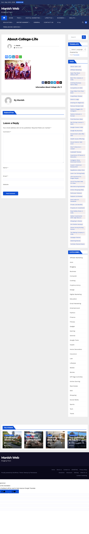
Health (72, 18)
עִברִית (59, 22)
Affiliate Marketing (76, 257)
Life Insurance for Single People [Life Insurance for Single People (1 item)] (75, 177)
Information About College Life (49, 87)
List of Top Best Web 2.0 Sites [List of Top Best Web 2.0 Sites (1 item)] (76, 182)
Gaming (72, 331)
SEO (71, 390)
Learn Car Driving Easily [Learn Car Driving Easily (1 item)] (77, 173)
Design (72, 290)
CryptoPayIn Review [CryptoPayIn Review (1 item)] (76, 96)
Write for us (83, 472)
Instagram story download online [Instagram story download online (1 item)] (75, 161)
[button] (83, 22)
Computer (73, 276)
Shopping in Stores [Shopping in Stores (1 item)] (76, 221)
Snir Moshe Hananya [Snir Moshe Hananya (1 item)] (76, 224)
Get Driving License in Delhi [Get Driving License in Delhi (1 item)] (77, 123)
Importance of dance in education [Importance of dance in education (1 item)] (77, 156)
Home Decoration (76, 349)
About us (59, 469)
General (37, 22)
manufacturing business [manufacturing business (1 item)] (77, 186)
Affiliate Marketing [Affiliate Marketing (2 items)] (75, 70)
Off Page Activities (76, 377)
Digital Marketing (33, 18)
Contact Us (48, 22)
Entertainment (23, 22)
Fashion (72, 312)
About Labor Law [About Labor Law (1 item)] (75, 66)
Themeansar (33, 472)
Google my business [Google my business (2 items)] (76, 130)
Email (5, 176)
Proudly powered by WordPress (10, 472)
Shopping (73, 395)
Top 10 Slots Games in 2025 (33, 438)
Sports (72, 404)
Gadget (72, 326)
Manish (18, 45)
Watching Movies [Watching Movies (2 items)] (75, 240)
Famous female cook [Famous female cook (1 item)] (76, 106)
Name (5, 168)
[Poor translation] (13, 491)
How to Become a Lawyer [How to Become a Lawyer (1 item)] (75, 147)
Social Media (74, 400)
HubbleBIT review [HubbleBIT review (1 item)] (75, 152)
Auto (71, 262)
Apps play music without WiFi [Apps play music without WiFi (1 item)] (75, 73)
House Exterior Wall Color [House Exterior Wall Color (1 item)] (76, 142)
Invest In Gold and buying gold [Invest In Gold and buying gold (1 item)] (75, 165)
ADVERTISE (75, 469)
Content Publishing (82, 475)
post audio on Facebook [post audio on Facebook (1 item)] (74, 200)
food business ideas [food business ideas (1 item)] (76, 119)
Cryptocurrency (75, 285)
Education (7, 22)
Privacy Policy (83, 469)
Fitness (72, 322)
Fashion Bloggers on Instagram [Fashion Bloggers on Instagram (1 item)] (76, 110)
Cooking (72, 280)
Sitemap (76, 472)
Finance (72, 317)
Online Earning (75, 381)
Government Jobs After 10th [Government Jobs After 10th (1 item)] (77, 134)
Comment (7, 132)
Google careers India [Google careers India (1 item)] (76, 127)
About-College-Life (22, 39)
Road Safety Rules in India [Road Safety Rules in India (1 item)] (76, 211)
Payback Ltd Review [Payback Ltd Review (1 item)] (76, 196)
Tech (19, 18)
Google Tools (74, 340)
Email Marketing (75, 303)
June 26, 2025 (32, 443)
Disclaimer (62, 472)
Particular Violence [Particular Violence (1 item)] (76, 193)
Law (71, 358)
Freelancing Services (11, 27)
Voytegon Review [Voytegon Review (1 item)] (75, 237)
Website (6, 184)
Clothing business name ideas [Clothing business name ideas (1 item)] (75, 83)
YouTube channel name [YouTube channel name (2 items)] (77, 244)
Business (61, 18)
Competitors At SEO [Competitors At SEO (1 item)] (76, 88)
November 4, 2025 (11, 443)
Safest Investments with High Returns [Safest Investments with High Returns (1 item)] (76, 216)
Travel (72, 413)
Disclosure (69, 472)
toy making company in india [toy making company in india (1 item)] (77, 233)
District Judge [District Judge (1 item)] (74, 99)
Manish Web (10, 8)
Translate (74, 55)
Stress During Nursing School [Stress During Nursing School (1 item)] (76, 228)
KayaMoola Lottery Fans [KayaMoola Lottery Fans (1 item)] (77, 170)
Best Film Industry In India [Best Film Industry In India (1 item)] (76, 78)
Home (11, 18)
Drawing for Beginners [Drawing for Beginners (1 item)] (77, 102)
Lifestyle (49, 18)
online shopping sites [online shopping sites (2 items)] (77, 189)
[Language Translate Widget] (78, 49)
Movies (72, 372)
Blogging (73, 267)
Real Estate (74, 386)
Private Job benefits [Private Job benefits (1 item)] (76, 204)
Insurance (73, 354)
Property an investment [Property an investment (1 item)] (77, 208)
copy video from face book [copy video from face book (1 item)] (77, 92)
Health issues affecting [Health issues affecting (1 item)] (77, 139)
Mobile (72, 368)
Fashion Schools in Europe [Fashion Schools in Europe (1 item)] (76, 115)
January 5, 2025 (54, 443)
